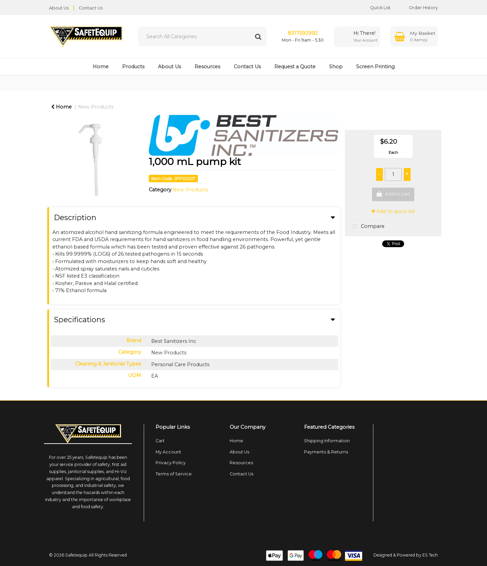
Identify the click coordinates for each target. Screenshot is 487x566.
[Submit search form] (258, 36)
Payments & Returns (326, 451)
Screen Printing (375, 67)
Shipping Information (327, 440)
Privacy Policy (171, 462)
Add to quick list (393, 211)
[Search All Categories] (202, 36)
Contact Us (90, 7)
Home (101, 67)
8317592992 (303, 33)
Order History (418, 7)
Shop (336, 67)
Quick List (375, 7)
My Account (168, 451)
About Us (59, 7)
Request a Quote (295, 67)
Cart (160, 440)
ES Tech (430, 555)
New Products (95, 107)
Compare (367, 227)
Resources (207, 67)
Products (133, 67)
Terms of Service (174, 473)
